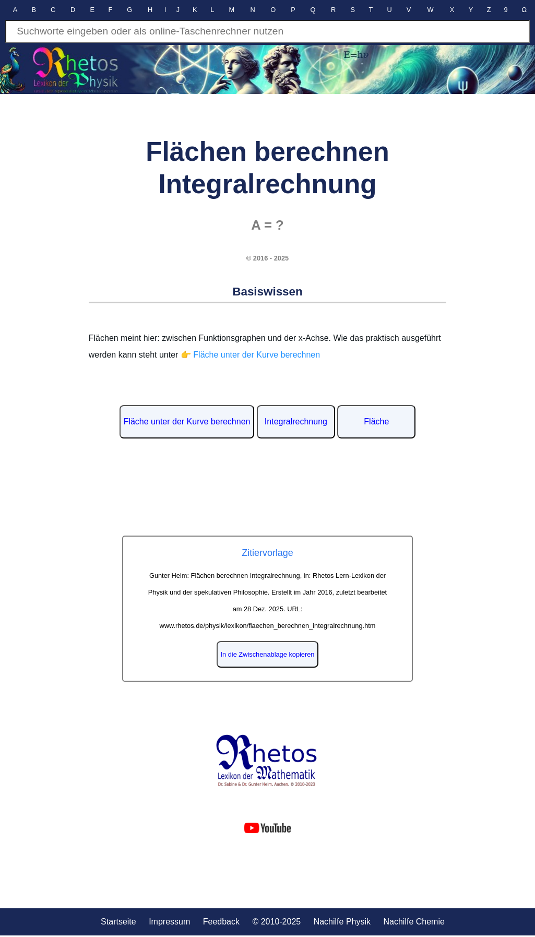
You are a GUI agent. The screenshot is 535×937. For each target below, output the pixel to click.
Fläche (376, 421)
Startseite (118, 921)
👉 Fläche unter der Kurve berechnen (250, 354)
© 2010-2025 (276, 921)
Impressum (169, 921)
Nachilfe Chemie (413, 921)
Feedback (221, 921)
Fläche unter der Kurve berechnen (187, 421)
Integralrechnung (296, 421)
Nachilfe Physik (342, 921)
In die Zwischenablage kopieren (268, 654)
